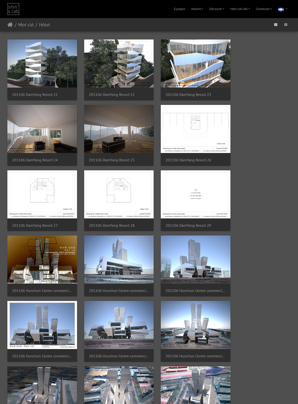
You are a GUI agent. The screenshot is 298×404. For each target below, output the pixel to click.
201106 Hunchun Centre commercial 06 (185, 279)
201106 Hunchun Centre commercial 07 (258, 279)
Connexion (263, 9)
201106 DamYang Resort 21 (35, 91)
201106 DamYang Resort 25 (35, 154)
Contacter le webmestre (161, 382)
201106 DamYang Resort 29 (35, 217)
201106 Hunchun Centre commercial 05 (113, 279)
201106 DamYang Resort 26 (107, 154)
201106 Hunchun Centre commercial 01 (113, 217)
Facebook (160, 394)
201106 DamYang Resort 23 (180, 91)
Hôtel (44, 25)
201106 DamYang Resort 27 (180, 154)
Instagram (143, 394)
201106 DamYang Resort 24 (253, 91)
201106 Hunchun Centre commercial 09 (113, 342)
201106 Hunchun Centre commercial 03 (258, 217)
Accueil (10, 24)
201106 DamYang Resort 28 (253, 154)
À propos (179, 9)
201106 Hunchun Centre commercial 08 (40, 342)
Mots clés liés (239, 9)
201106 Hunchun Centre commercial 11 (258, 342)
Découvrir (215, 9)
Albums (196, 9)
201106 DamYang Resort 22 (107, 91)
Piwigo (142, 382)
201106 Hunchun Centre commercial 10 (185, 342)
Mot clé (26, 25)
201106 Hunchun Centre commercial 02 (185, 217)
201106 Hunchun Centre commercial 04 (40, 279)
